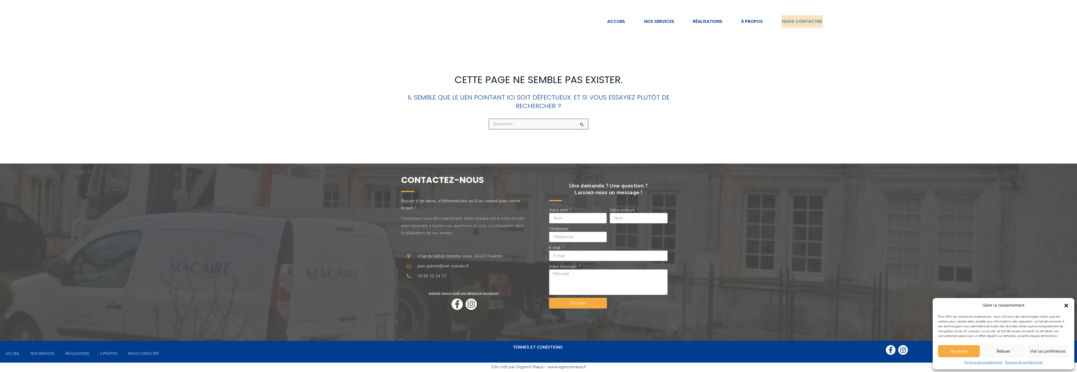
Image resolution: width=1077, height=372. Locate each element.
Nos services (656, 21)
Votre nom (559, 210)
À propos (749, 21)
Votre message (563, 266)
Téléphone (559, 229)
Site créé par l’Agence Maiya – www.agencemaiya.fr (538, 367)
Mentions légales (510, 352)
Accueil (613, 21)
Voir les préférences (1048, 351)
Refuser (1003, 351)
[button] (1066, 305)
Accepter (959, 351)
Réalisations (704, 21)
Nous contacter (800, 21)
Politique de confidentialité (983, 362)
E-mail (555, 247)
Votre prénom (623, 210)
